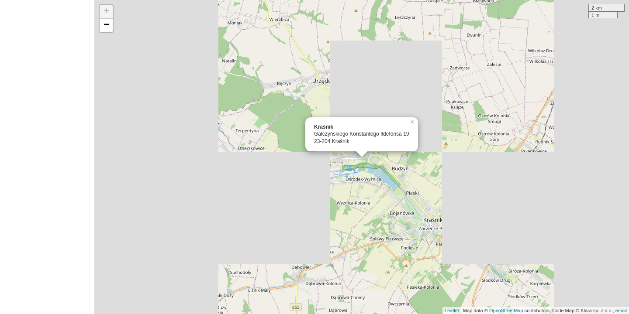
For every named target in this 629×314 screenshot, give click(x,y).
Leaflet (452, 310)
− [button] (106, 25)
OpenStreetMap (506, 310)
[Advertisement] (47, 157)
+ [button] (106, 11)
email (621, 310)
